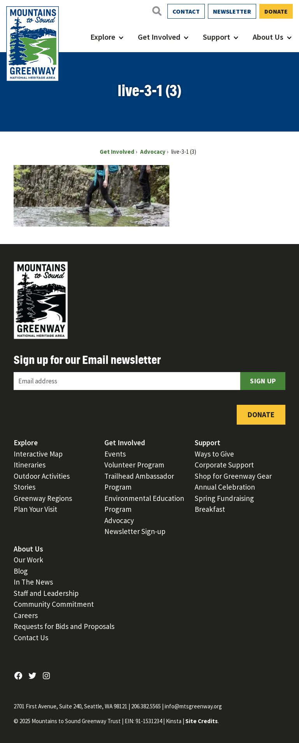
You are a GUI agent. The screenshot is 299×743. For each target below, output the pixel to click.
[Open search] (156, 11)
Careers (26, 615)
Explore (102, 37)
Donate (276, 11)
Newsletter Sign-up (134, 531)
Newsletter (232, 11)
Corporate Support (224, 464)
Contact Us (31, 637)
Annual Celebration (225, 487)
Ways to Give (214, 453)
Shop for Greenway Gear (233, 476)
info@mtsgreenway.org (193, 706)
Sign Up (263, 380)
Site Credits (201, 721)
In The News (33, 582)
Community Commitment (54, 604)
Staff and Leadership (46, 593)
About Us (268, 37)
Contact (186, 11)
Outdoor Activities (42, 476)
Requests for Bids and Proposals (64, 626)
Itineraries (30, 464)
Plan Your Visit (35, 509)
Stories (24, 487)
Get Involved (159, 37)
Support (216, 37)
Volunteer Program (134, 464)
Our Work (28, 559)
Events (115, 453)
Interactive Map (38, 453)
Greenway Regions (43, 498)
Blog (21, 571)
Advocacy (119, 520)
